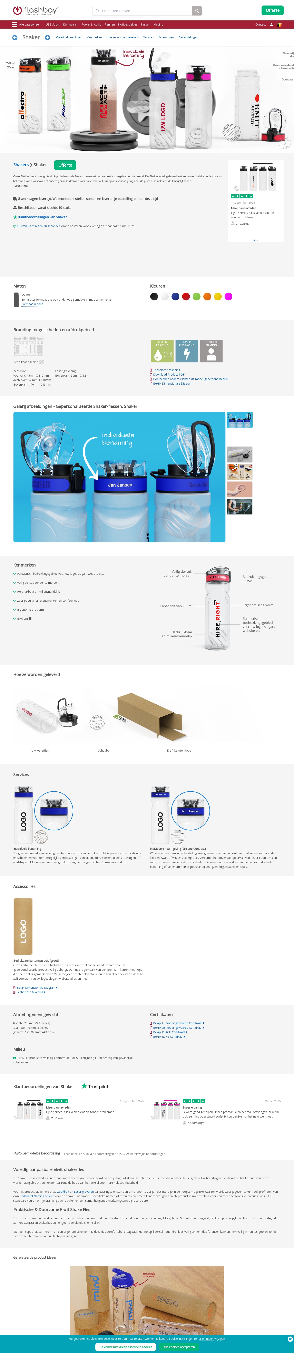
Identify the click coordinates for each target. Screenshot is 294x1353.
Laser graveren (84, 1191)
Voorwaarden (184, 1328)
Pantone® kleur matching (81, 1332)
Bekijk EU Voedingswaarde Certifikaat (178, 1023)
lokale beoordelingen (96, 1154)
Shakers (21, 164)
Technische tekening (166, 370)
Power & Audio (91, 24)
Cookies (181, 1332)
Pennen (110, 24)
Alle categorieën (26, 25)
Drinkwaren (70, 24)
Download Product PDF (167, 374)
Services (148, 37)
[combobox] (142, 11)
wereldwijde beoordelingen (141, 1154)
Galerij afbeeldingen (69, 37)
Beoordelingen (188, 37)
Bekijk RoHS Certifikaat (168, 1036)
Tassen (145, 24)
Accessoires (166, 37)
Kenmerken (94, 37)
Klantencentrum (131, 1332)
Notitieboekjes (127, 24)
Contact (260, 24)
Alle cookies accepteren (179, 1347)
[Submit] (97, 10)
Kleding (158, 24)
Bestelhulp (128, 1328)
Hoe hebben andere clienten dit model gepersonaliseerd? (190, 379)
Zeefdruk (63, 1191)
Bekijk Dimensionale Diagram (172, 383)
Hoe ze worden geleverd (122, 37)
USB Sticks (53, 24)
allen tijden (206, 1339)
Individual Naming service (37, 1196)
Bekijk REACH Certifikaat (169, 1032)
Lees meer (21, 185)
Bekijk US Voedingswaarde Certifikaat (178, 1028)
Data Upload (74, 1328)
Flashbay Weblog (242, 1328)
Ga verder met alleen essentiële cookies (125, 1347)
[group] (256, 194)
